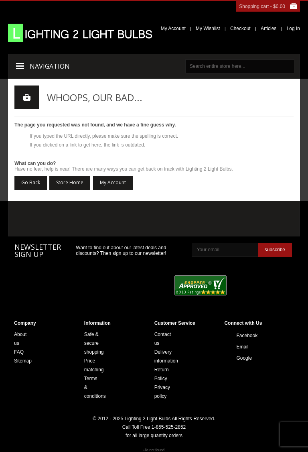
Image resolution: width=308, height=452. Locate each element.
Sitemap (23, 361)
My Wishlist (208, 28)
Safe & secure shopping (94, 343)
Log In (293, 28)
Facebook (238, 335)
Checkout (240, 28)
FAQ (19, 352)
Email (238, 347)
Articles (268, 28)
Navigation (50, 66)
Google (238, 358)
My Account (173, 28)
